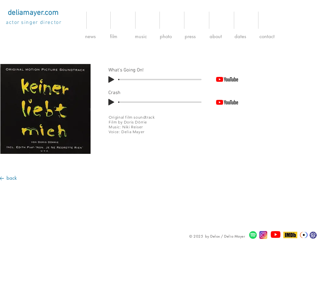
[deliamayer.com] (33, 12)
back (11, 178)
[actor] (13, 22)
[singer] (30, 22)
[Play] (111, 79)
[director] (51, 22)
